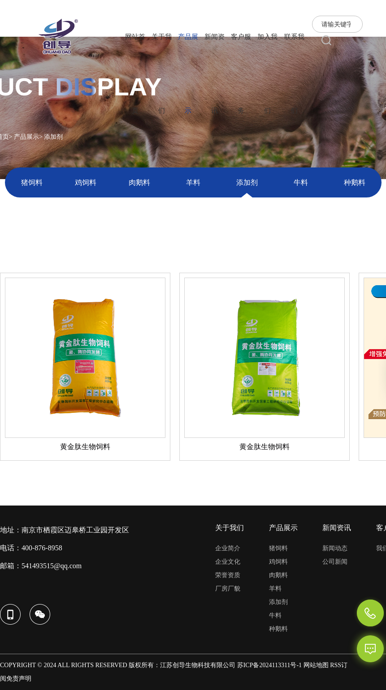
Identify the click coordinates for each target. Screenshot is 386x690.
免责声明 (18, 678)
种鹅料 (354, 182)
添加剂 (247, 182)
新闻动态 (334, 548)
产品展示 (26, 136)
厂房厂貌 (227, 588)
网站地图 (316, 665)
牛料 (301, 182)
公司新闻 (334, 561)
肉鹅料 (139, 182)
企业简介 (227, 548)
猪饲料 (32, 182)
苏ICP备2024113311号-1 (269, 665)
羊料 (193, 182)
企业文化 (227, 561)
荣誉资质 (227, 575)
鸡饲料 (85, 182)
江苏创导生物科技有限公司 (197, 665)
